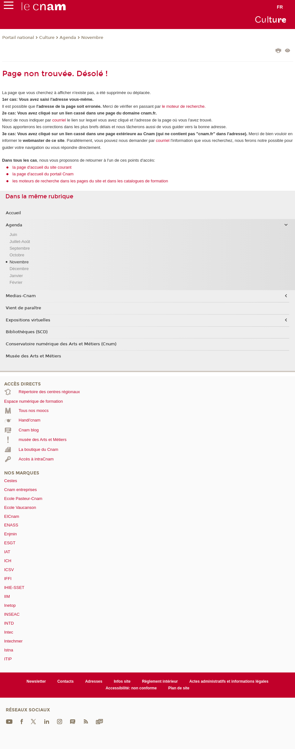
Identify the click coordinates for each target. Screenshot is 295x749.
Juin (13, 234)
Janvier (16, 275)
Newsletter (36, 681)
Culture (46, 37)
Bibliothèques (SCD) (26, 331)
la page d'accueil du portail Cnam (43, 174)
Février (16, 282)
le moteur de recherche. (183, 106)
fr (280, 7)
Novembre (92, 37)
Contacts (65, 681)
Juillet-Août (20, 241)
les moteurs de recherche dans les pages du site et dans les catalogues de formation (90, 181)
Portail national (18, 37)
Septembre (20, 248)
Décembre (19, 268)
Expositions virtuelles (28, 320)
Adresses (93, 681)
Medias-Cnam (21, 295)
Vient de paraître (23, 308)
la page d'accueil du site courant (41, 167)
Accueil (13, 213)
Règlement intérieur (160, 681)
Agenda (68, 37)
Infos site (122, 681)
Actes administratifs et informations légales (228, 681)
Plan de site (179, 688)
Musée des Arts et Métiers (33, 356)
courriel (59, 120)
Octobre (17, 255)
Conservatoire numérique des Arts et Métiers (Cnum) (61, 344)
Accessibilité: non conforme (131, 688)
